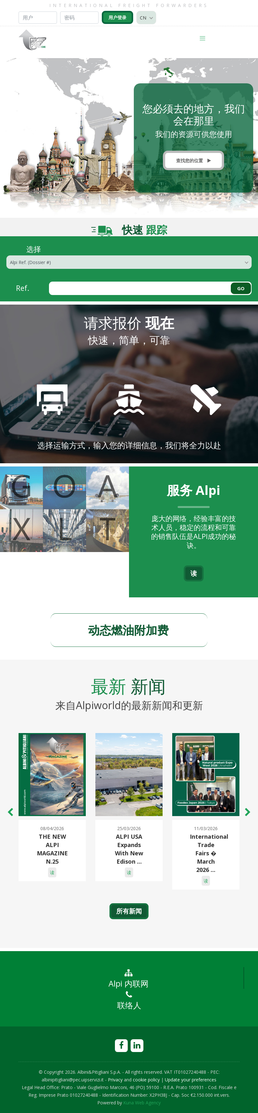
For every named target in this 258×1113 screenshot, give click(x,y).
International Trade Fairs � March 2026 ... (209, 853)
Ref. (22, 287)
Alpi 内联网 (129, 979)
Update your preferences (190, 1080)
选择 (33, 248)
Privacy (115, 1080)
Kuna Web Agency (142, 1103)
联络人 (129, 1001)
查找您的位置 (193, 160)
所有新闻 (129, 911)
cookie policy (146, 1080)
